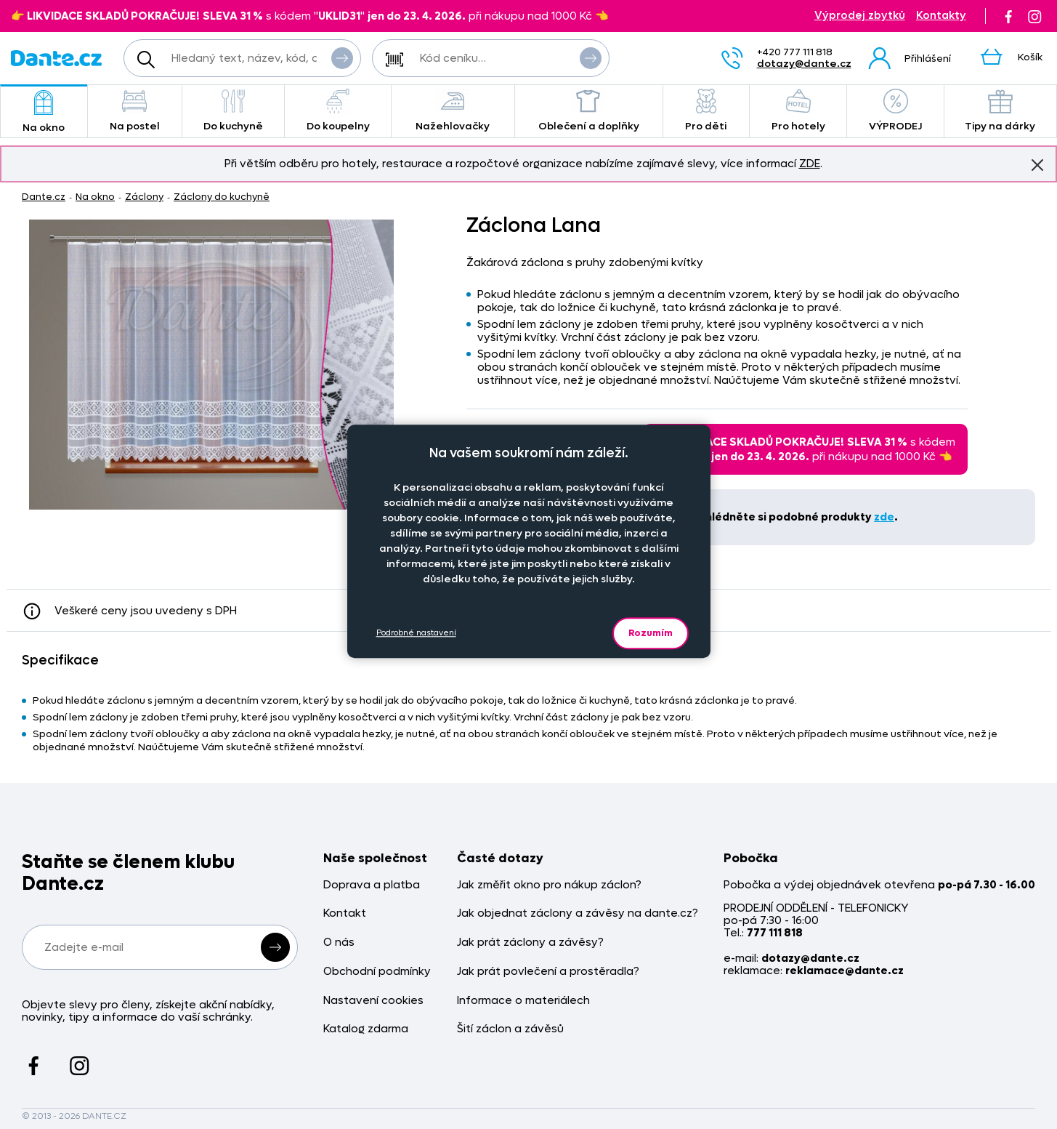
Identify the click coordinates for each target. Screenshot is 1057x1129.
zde (884, 517)
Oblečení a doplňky (589, 111)
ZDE (809, 163)
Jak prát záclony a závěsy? (530, 942)
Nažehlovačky (453, 111)
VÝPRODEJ (895, 111)
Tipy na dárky (1000, 111)
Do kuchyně (233, 111)
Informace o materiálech (523, 1001)
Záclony (144, 196)
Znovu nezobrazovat (1037, 164)
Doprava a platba (371, 885)
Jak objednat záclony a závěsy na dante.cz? (577, 913)
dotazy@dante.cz (804, 64)
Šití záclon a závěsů (510, 1029)
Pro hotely (798, 111)
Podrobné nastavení (416, 632)
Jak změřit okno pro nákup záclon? (549, 885)
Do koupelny (337, 111)
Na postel (134, 111)
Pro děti (706, 111)
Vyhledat (342, 57)
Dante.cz (43, 196)
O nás (339, 942)
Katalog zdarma (365, 1029)
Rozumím (650, 633)
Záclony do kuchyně (222, 196)
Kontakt (344, 913)
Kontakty (941, 15)
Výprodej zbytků (859, 15)
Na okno (44, 112)
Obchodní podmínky (377, 971)
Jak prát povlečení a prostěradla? (548, 971)
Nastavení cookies (373, 1001)
